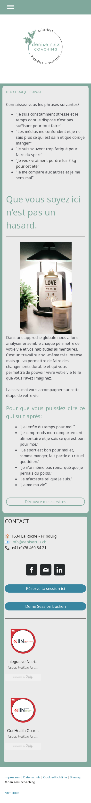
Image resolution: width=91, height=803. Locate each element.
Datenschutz (32, 777)
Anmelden (12, 793)
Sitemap (75, 777)
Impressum (13, 777)
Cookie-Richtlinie (55, 777)
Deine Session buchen (45, 606)
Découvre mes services (45, 501)
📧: (25, 542)
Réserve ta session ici (45, 588)
